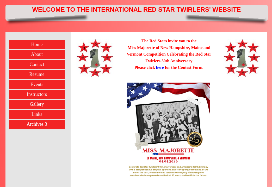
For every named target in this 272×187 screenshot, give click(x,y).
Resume (37, 74)
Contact (37, 64)
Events (36, 84)
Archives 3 (37, 124)
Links (37, 114)
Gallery (37, 104)
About (37, 54)
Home (37, 44)
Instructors (37, 94)
